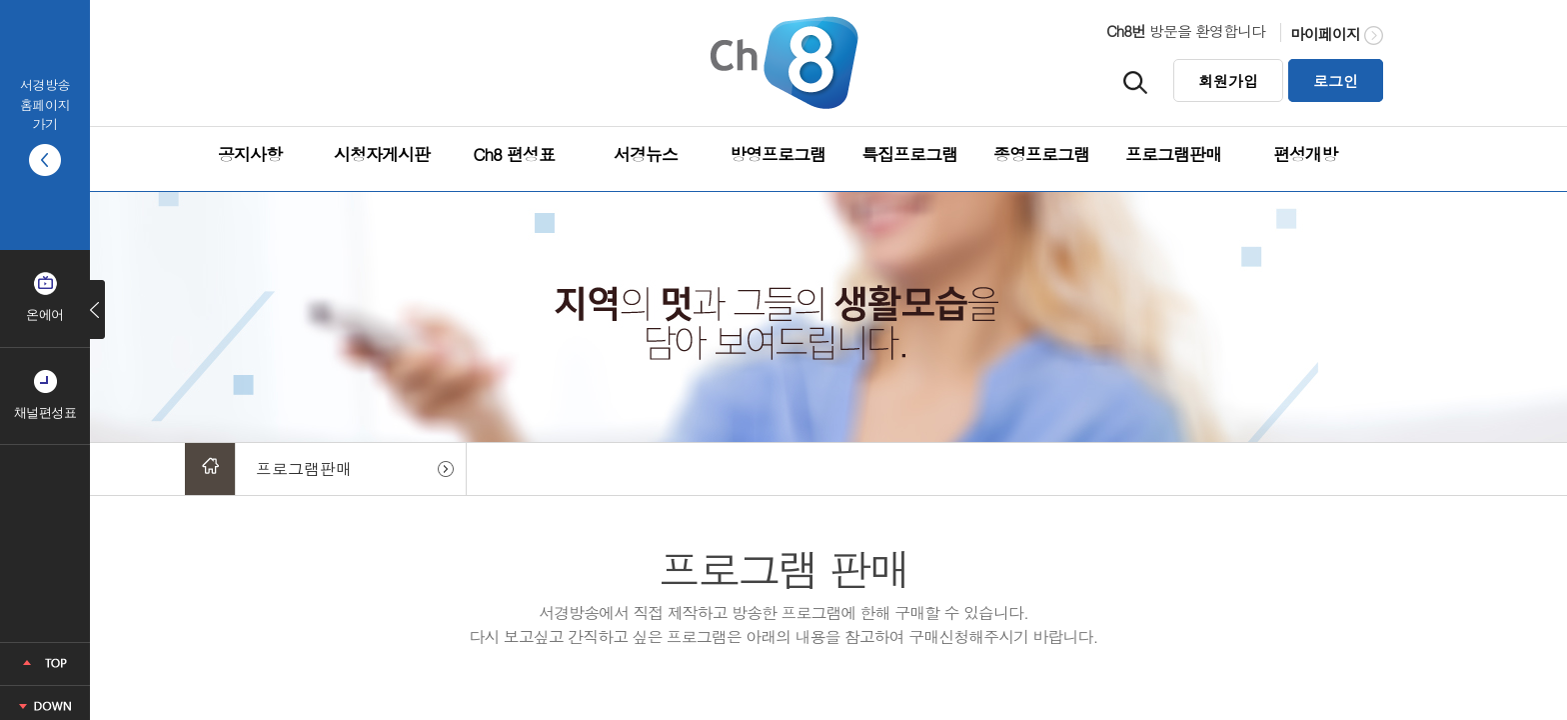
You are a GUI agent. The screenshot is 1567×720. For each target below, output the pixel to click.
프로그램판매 (1173, 154)
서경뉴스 (646, 154)
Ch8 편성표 (513, 154)
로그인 (1335, 80)
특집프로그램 (909, 154)
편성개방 (1305, 154)
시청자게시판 (382, 154)
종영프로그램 (1041, 154)
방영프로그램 (777, 154)
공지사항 (250, 154)
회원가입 (1228, 80)
